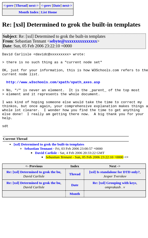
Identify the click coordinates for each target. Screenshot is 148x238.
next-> (33, 5)
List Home (49, 12)
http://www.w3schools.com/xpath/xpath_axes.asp (53, 88)
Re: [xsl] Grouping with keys (114, 199)
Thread (21, 5)
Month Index (28, 12)
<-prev (8, 5)
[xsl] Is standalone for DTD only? (114, 188)
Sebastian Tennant (38, 164)
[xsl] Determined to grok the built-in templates (49, 160)
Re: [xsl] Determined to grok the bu (33, 188)
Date (56, 5)
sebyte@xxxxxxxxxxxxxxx (73, 41)
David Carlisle (46, 169)
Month (75, 210)
